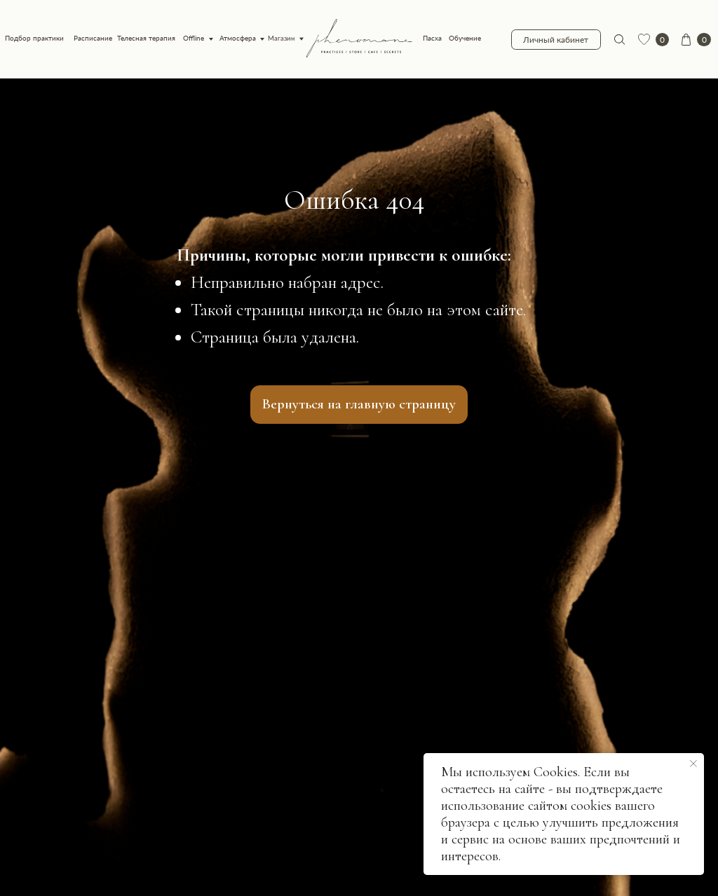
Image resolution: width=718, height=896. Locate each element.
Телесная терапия (146, 38)
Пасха (432, 38)
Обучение (465, 38)
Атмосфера (237, 38)
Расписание (93, 38)
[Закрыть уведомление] (693, 764)
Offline (193, 38)
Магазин (281, 38)
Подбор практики (34, 38)
